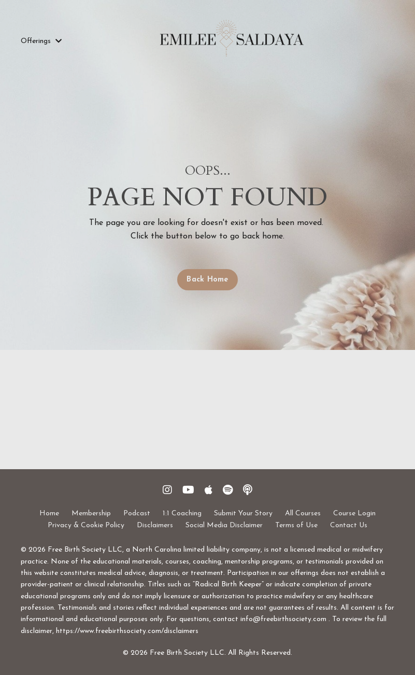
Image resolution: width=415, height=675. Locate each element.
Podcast (136, 513)
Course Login (354, 513)
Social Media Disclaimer (224, 525)
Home (49, 513)
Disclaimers (155, 525)
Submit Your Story (243, 513)
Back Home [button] (207, 280)
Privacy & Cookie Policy (86, 525)
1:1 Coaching (182, 513)
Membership (91, 513)
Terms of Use (296, 525)
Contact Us (348, 525)
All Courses (303, 513)
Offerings (41, 41)
